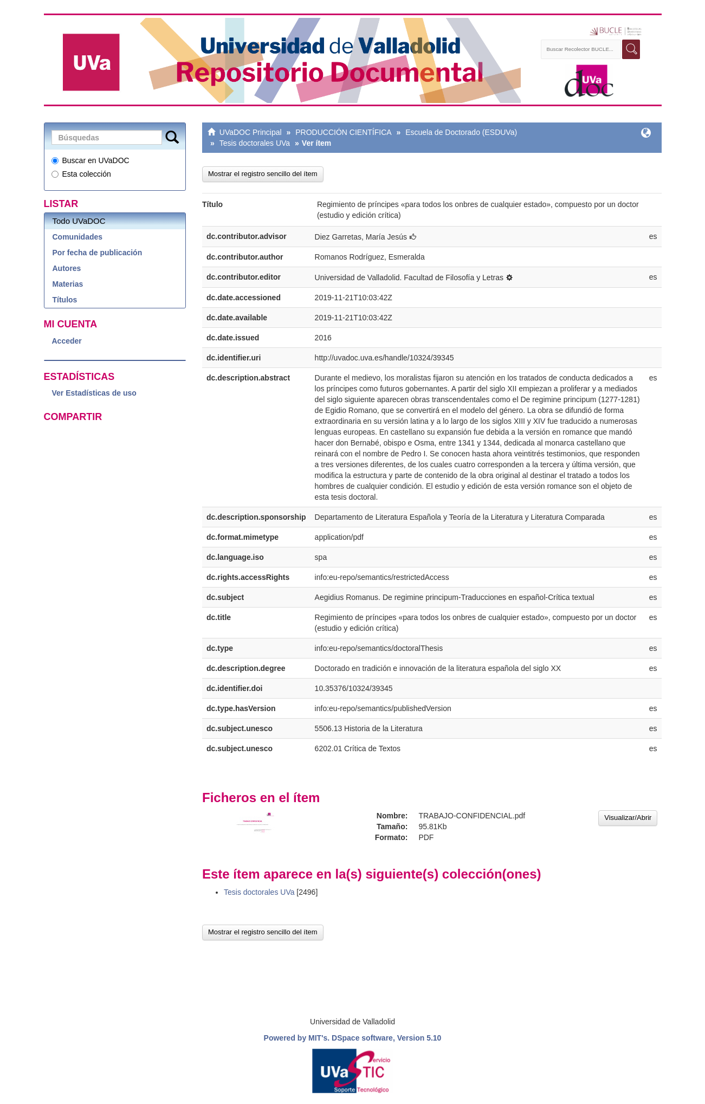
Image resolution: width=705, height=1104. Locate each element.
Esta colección (81, 174)
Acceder (67, 341)
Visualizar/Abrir (627, 818)
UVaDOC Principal (250, 132)
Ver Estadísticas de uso (94, 393)
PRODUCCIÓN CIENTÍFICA (343, 132)
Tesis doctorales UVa (254, 143)
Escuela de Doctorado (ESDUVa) (461, 132)
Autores (67, 268)
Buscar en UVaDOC (90, 160)
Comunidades (78, 237)
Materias (68, 284)
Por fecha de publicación (98, 252)
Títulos (65, 299)
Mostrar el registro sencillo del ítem (263, 174)
